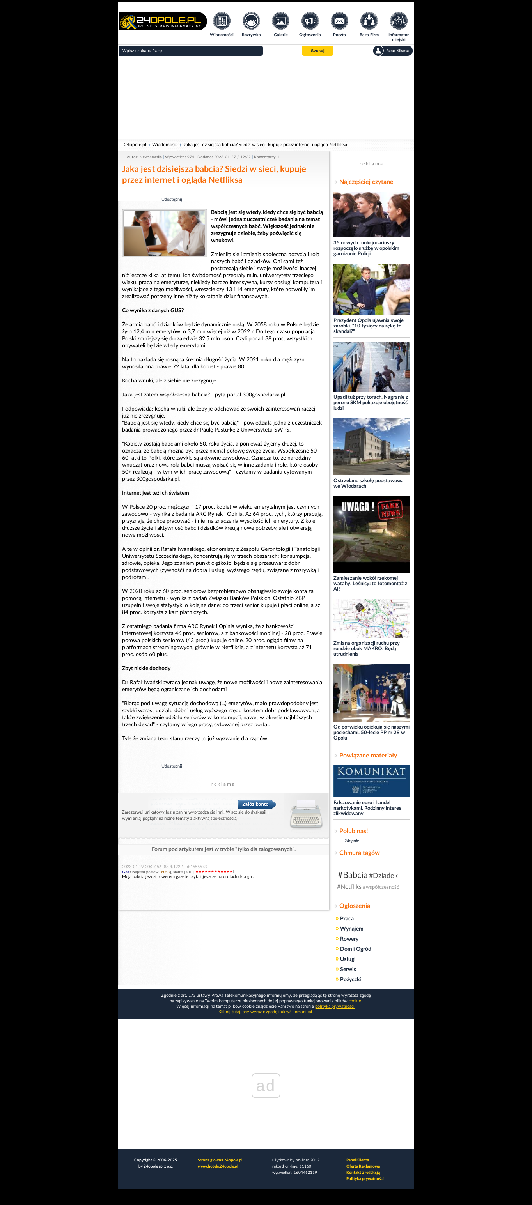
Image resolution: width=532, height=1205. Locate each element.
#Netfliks (349, 887)
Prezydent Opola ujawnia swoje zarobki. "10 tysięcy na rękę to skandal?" (368, 326)
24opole (351, 841)
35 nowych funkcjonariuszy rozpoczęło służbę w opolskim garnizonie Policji (366, 249)
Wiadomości (165, 144)
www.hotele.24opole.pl (218, 1166)
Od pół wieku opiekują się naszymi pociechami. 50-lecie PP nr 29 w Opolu (371, 733)
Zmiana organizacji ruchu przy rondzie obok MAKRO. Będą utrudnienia (366, 649)
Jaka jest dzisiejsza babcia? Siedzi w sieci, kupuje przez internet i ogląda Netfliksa (265, 144)
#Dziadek (383, 875)
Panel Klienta (357, 1160)
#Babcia (353, 875)
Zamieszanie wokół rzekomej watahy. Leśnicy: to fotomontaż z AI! (370, 584)
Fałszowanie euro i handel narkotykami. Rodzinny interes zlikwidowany (367, 808)
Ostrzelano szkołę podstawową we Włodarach (368, 483)
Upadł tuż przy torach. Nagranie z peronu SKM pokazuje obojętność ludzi (370, 403)
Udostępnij (171, 199)
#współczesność (381, 887)
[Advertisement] (266, 97)
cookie (355, 1001)
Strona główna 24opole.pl (220, 1160)
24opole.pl (135, 144)
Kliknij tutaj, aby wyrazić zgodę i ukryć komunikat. (266, 1012)
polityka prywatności (335, 1006)
